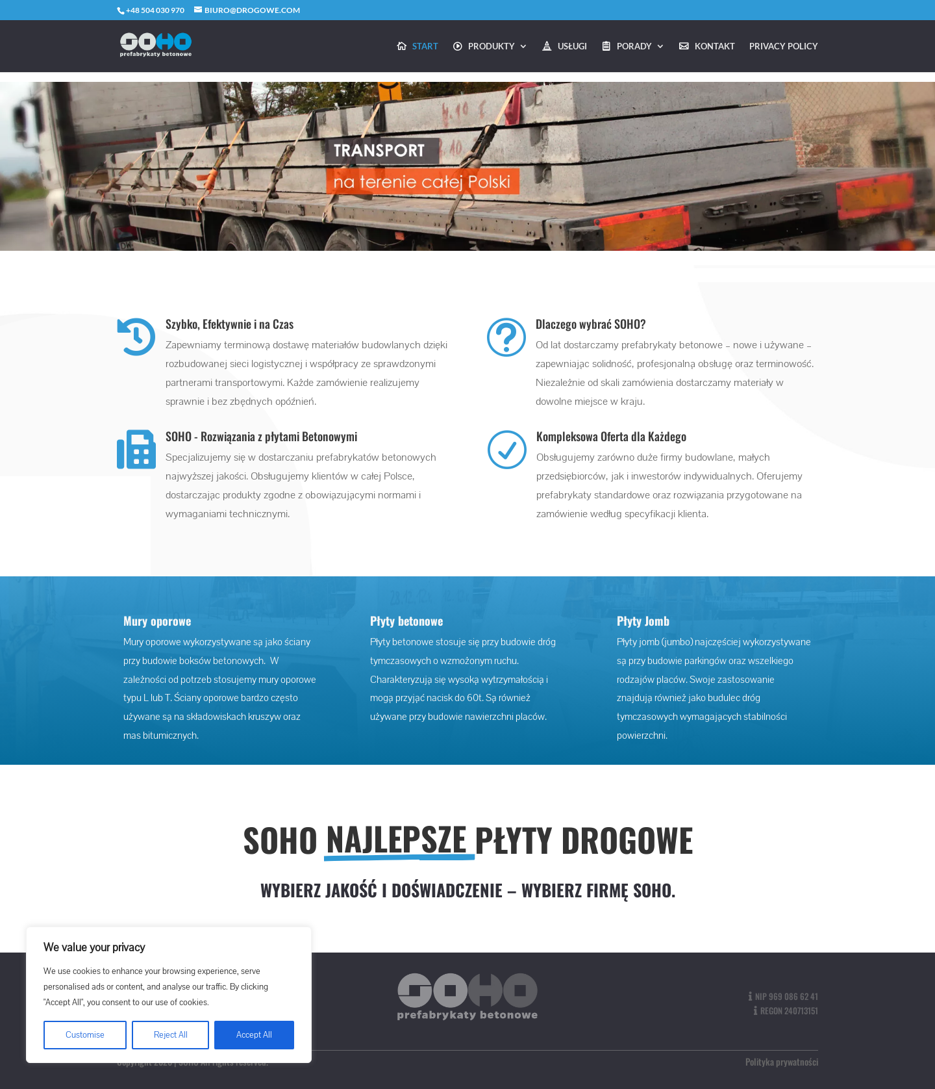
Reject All (171, 1035)
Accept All (254, 1035)
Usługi (572, 46)
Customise (85, 1035)
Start (425, 46)
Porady (634, 46)
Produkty (491, 46)
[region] (169, 995)
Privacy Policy (783, 46)
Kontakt (715, 46)
